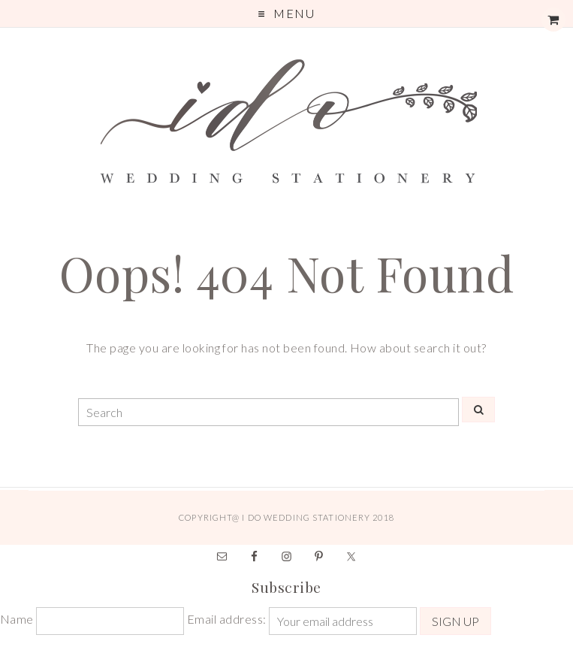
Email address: (228, 619)
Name (17, 619)
